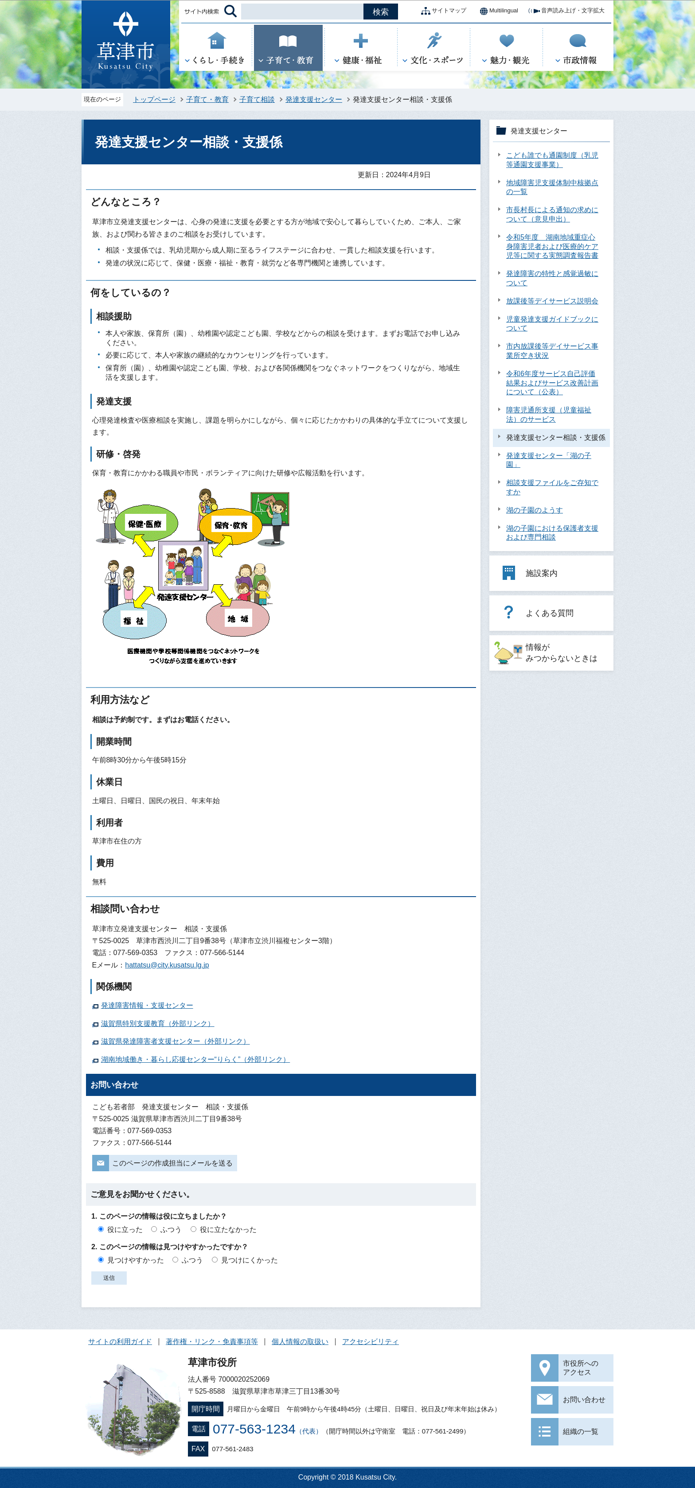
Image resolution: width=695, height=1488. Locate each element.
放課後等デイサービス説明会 (552, 301)
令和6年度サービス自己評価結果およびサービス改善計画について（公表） (552, 383)
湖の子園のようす (534, 510)
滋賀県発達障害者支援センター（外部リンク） (175, 1041)
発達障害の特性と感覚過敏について (552, 278)
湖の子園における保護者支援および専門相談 (552, 532)
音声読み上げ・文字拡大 (566, 11)
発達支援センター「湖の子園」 (548, 460)
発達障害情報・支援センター (147, 1005)
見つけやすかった (135, 1260)
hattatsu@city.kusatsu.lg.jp (167, 965)
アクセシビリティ (370, 1341)
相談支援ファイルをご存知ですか (552, 487)
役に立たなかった (228, 1229)
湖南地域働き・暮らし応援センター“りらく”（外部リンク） (195, 1059)
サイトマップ (442, 11)
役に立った (125, 1229)
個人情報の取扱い (300, 1341)
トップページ (154, 99)
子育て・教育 (207, 99)
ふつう (171, 1229)
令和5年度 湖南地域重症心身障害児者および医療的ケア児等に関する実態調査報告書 (552, 246)
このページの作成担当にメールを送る (172, 1163)
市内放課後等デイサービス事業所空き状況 (552, 350)
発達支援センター (313, 99)
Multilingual (496, 11)
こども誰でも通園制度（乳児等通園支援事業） (552, 160)
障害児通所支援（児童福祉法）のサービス (548, 414)
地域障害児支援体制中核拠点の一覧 (552, 187)
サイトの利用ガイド (120, 1341)
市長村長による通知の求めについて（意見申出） (552, 214)
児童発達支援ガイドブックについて (552, 323)
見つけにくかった (249, 1260)
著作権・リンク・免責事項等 (212, 1341)
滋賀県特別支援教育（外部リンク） (158, 1023)
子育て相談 (257, 99)
